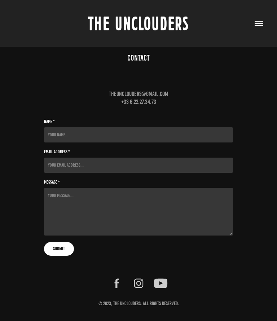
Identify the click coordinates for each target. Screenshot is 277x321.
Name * (49, 121)
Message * (52, 182)
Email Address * (57, 151)
